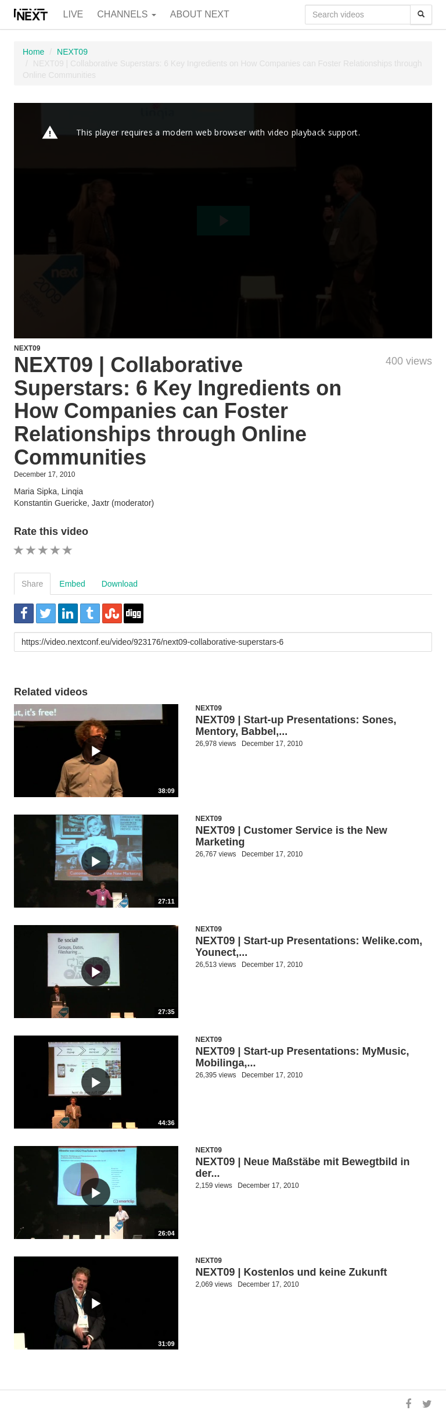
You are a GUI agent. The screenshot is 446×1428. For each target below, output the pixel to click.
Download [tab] (120, 583)
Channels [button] (126, 14)
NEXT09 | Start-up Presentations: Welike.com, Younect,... (309, 946)
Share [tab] (32, 583)
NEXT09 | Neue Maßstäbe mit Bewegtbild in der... (303, 1167)
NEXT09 (72, 51)
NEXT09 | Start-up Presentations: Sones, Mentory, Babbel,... (296, 725)
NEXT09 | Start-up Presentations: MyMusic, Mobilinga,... (302, 1057)
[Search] (421, 14)
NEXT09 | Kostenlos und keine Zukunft (291, 1272)
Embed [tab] (72, 583)
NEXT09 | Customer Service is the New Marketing (291, 836)
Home (33, 51)
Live (73, 14)
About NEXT (199, 14)
